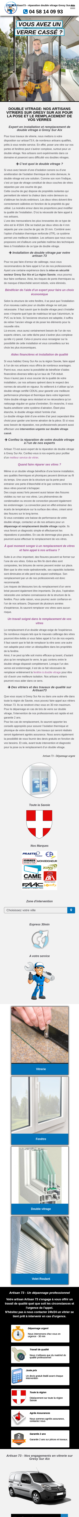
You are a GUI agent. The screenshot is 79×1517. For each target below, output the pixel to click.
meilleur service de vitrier (24, 457)
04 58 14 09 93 (46, 12)
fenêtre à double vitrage (47, 672)
